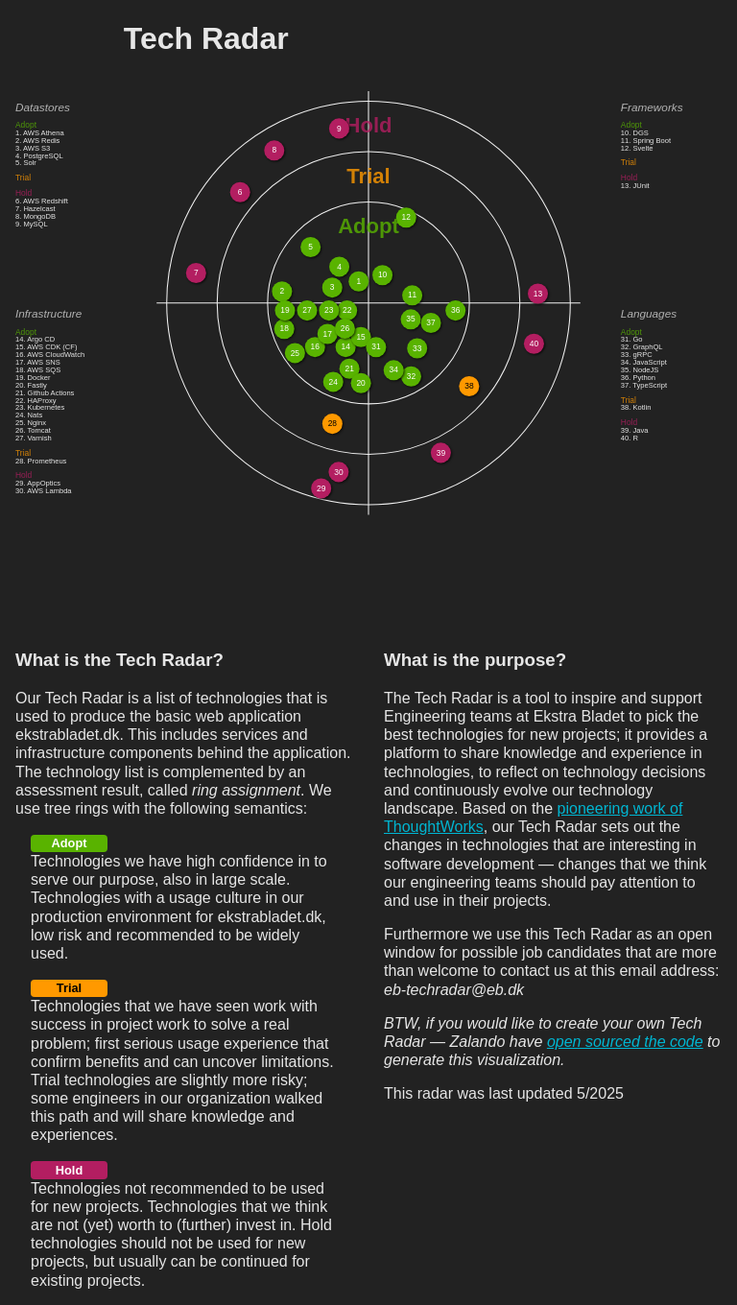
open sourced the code (625, 1041)
